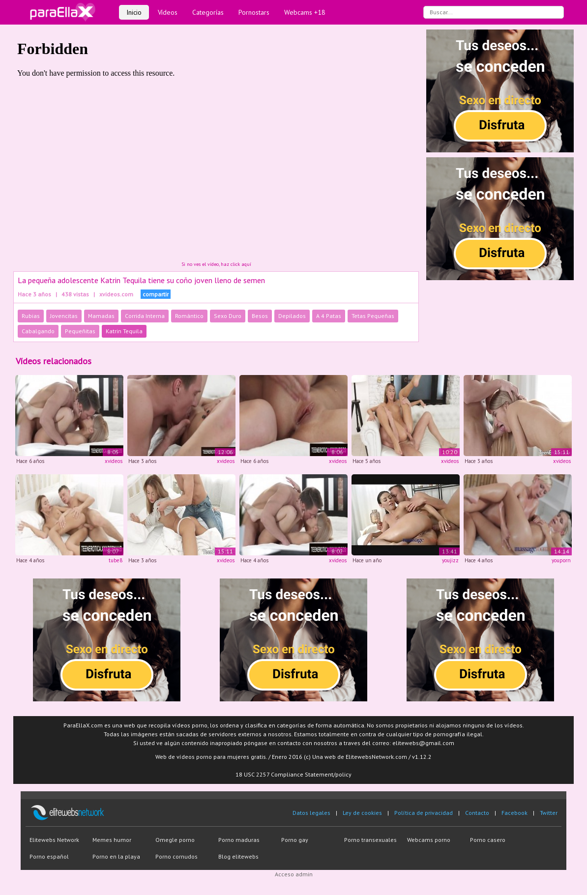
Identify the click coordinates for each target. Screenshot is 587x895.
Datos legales (311, 812)
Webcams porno (428, 839)
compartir (156, 294)
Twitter (549, 812)
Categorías (208, 12)
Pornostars (253, 12)
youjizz (450, 560)
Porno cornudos (176, 856)
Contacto (477, 812)
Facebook (514, 812)
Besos (260, 315)
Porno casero (487, 839)
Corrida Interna (145, 315)
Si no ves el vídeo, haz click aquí (216, 264)
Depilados (292, 315)
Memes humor (111, 839)
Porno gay (294, 839)
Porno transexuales (370, 839)
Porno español (49, 856)
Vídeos (167, 12)
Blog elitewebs (238, 856)
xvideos (113, 461)
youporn (561, 560)
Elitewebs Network (54, 839)
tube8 (115, 560)
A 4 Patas (328, 315)
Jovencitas (64, 315)
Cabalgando (38, 331)
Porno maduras (239, 839)
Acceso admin (294, 874)
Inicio (134, 12)
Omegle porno (175, 839)
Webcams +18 (304, 12)
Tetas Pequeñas (373, 315)
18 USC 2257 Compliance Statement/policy (293, 774)
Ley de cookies (362, 812)
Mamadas (101, 315)
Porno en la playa (116, 856)
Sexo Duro (227, 315)
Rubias (31, 315)
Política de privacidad (423, 812)
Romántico (189, 315)
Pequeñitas (80, 331)
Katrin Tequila (124, 331)
